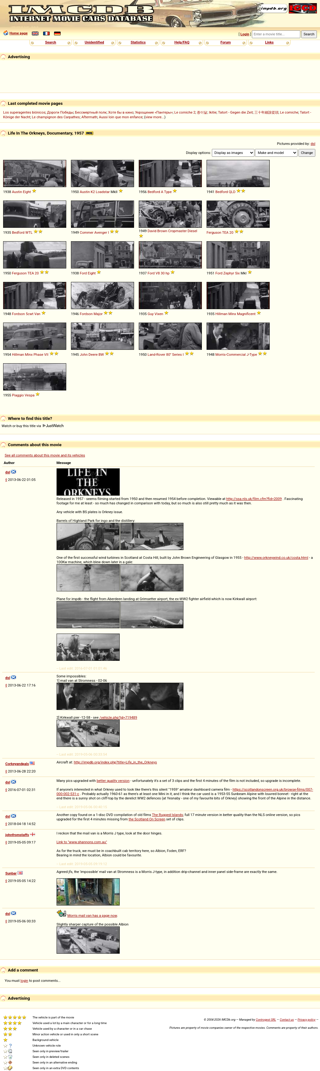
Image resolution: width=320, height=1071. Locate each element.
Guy (150, 314)
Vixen (158, 314)
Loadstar (103, 192)
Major (97, 314)
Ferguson (214, 232)
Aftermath (89, 117)
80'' (168, 354)
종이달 (202, 112)
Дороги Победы (60, 112)
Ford (83, 273)
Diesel (192, 231)
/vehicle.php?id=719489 (118, 717)
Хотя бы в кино (120, 112)
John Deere (89, 354)
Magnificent (246, 314)
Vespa (29, 395)
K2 (93, 192)
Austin (17, 192)
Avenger (100, 232)
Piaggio (18, 395)
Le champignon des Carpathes (56, 117)
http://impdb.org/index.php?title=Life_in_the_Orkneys (115, 762)
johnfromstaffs (17, 835)
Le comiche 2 (184, 112)
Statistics (138, 42)
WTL (28, 232)
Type (168, 192)
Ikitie (213, 112)
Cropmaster (177, 231)
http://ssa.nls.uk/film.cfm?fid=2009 (254, 499)
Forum (226, 42)
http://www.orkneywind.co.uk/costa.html (276, 557)
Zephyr (228, 273)
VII (46, 354)
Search (50, 42)
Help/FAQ (181, 42)
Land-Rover (156, 354)
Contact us (287, 1019)
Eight (27, 192)
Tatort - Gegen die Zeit (235, 112)
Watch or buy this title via (32, 426)
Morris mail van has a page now (92, 915)
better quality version (113, 780)
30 (163, 273)
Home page (18, 33)
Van (37, 314)
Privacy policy (306, 1019)
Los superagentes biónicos (24, 112)
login (24, 980)
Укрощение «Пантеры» (153, 112)
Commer (86, 232)
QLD (232, 192)
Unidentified (94, 42)
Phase (38, 354)
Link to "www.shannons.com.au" (82, 842)
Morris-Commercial (230, 354)
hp (168, 273)
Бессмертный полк (91, 112)
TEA (225, 232)
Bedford (154, 192)
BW (101, 354)
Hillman (221, 314)
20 (231, 232)
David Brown (157, 231)
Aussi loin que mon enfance (120, 117)
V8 (158, 273)
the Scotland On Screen (146, 819)
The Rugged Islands (167, 815)
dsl (313, 143)
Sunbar (11, 873)
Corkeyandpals (17, 764)
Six (237, 273)
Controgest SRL (266, 1019)
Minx (232, 314)
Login (244, 34)
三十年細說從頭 (266, 112)
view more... (154, 117)
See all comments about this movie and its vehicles (45, 455)
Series (177, 354)
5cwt (29, 314)
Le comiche (289, 112)
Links (269, 42)
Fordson (18, 314)
